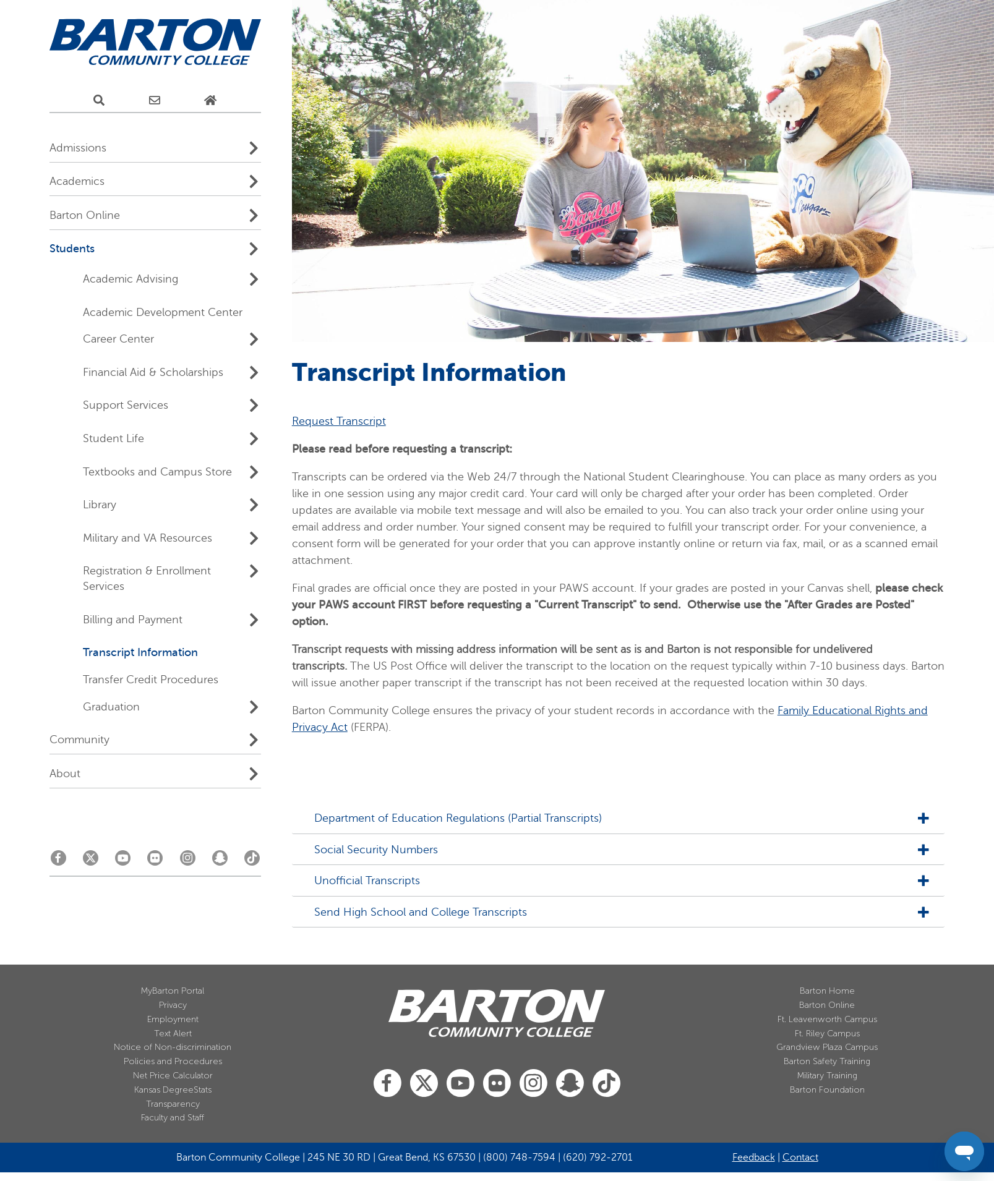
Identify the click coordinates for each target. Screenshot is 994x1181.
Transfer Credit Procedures (150, 679)
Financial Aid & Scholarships (153, 372)
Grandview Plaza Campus (827, 1047)
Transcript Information (140, 652)
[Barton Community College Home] (155, 42)
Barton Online (84, 215)
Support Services (125, 405)
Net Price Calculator (173, 1075)
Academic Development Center (162, 312)
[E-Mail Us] (154, 101)
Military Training (827, 1075)
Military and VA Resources (147, 538)
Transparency (173, 1104)
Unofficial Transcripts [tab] (362, 881)
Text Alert (173, 1033)
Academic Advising (130, 279)
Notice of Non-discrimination (172, 1047)
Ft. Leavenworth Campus (827, 1019)
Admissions (77, 148)
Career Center (118, 339)
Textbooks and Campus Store (157, 472)
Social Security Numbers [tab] (371, 850)
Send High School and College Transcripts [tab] (415, 912)
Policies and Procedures (173, 1061)
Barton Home (827, 991)
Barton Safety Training (827, 1061)
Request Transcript (339, 421)
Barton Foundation (827, 1090)
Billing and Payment (132, 619)
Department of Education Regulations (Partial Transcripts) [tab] (453, 818)
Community (79, 739)
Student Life (113, 438)
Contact (800, 1157)
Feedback (753, 1157)
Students (72, 248)
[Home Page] (210, 101)
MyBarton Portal (172, 991)
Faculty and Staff (172, 1117)
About (64, 773)
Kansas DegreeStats (173, 1090)
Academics (77, 181)
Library (99, 504)
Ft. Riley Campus (827, 1033)
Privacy (173, 1005)
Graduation (111, 707)
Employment (173, 1019)
